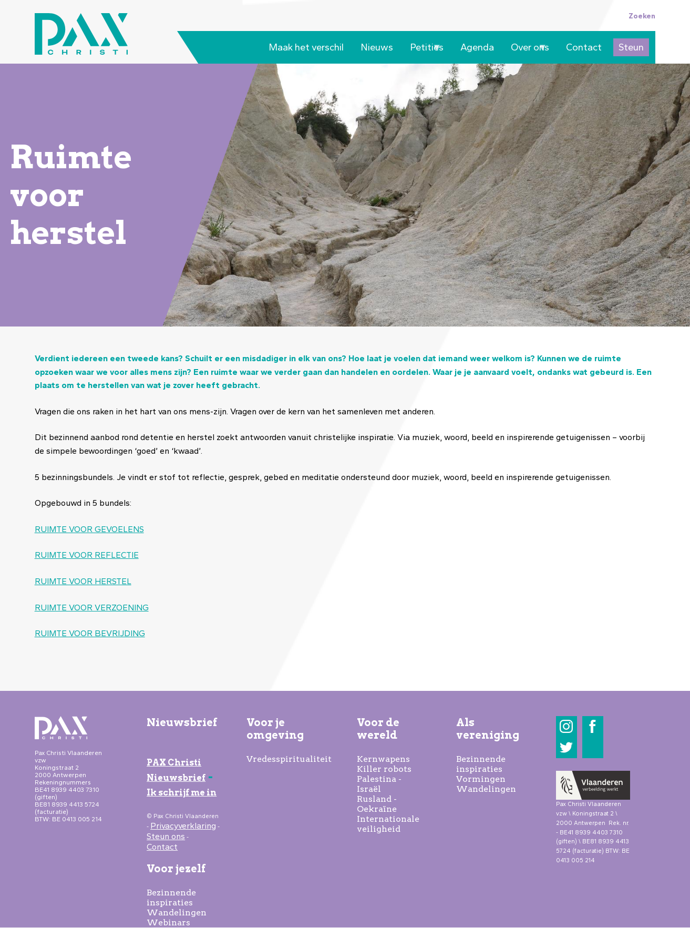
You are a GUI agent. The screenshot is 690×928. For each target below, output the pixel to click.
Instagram (566, 726)
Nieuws (377, 47)
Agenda (477, 47)
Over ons (527, 49)
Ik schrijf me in (182, 793)
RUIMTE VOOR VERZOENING (92, 608)
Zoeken (642, 16)
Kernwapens (383, 759)
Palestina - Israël (379, 784)
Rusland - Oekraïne (377, 804)
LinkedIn (592, 747)
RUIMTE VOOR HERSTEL (83, 581)
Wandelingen (177, 912)
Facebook (592, 726)
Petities (424, 49)
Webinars (168, 922)
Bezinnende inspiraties (171, 897)
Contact (584, 47)
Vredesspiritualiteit (289, 759)
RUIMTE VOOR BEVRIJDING (90, 633)
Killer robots (384, 769)
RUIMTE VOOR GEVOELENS (89, 529)
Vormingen (481, 779)
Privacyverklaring (183, 826)
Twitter (566, 747)
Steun (631, 47)
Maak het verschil (306, 47)
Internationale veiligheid (388, 824)
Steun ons (166, 836)
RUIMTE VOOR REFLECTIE (87, 555)
